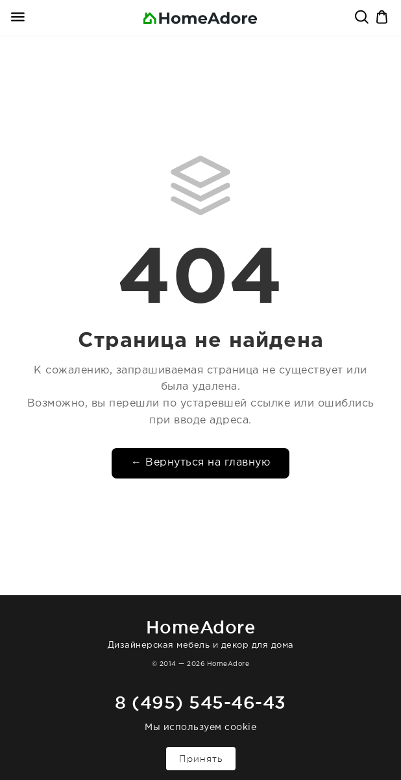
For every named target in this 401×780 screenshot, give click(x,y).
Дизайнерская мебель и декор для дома (200, 632)
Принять (201, 758)
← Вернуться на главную (200, 462)
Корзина (382, 18)
